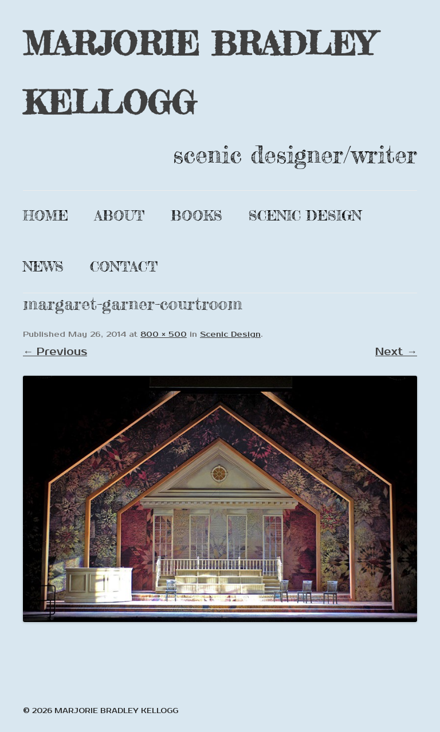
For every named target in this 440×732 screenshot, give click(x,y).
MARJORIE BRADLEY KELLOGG (198, 72)
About (119, 215)
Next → (396, 351)
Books (196, 215)
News (43, 266)
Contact (124, 266)
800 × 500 (163, 334)
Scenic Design (305, 215)
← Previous (55, 351)
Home (45, 215)
